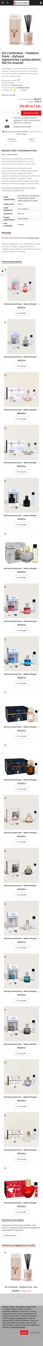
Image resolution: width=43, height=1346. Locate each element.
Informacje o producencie (13, 190)
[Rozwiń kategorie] (2, 2)
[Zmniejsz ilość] (13, 113)
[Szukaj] (7, 2)
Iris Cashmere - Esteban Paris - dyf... (21, 1287)
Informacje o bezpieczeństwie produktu (19, 188)
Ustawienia (35, 1332)
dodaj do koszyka (31, 113)
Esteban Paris (17, 85)
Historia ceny (8, 95)
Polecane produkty (12, 261)
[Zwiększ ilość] (4, 113)
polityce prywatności (18, 1318)
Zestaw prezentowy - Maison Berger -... (21, 304)
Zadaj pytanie (10, 1235)
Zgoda (24, 1332)
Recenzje (6, 232)
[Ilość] (9, 113)
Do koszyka (21, 313)
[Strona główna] (21, 2)
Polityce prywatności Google (13, 1327)
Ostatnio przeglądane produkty (18, 1245)
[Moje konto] (41, 2)
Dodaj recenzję (32, 238)
